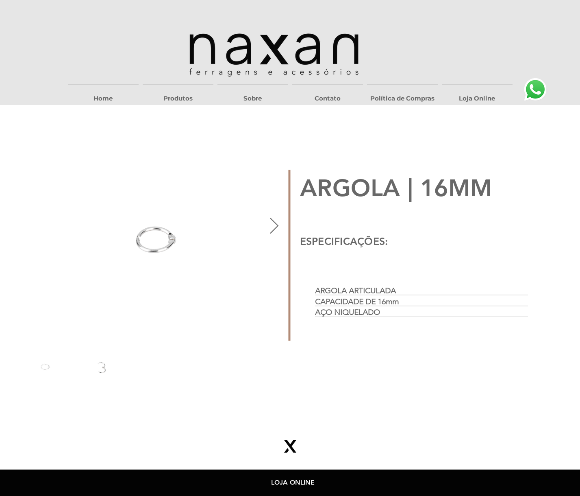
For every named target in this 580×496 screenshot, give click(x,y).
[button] (178, 95)
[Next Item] (274, 226)
